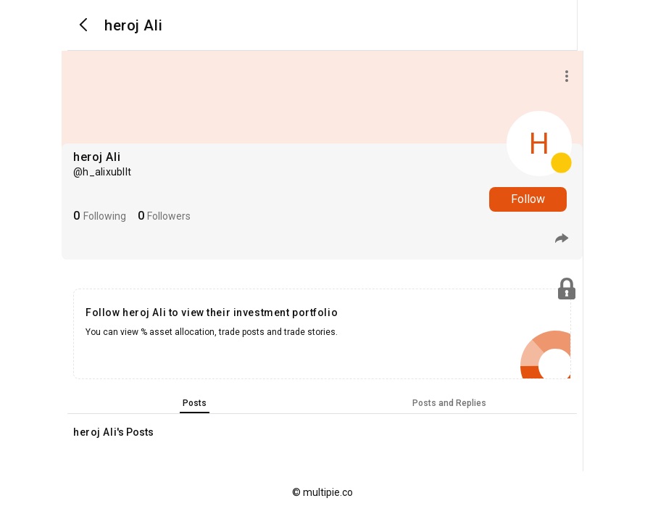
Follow (528, 199)
